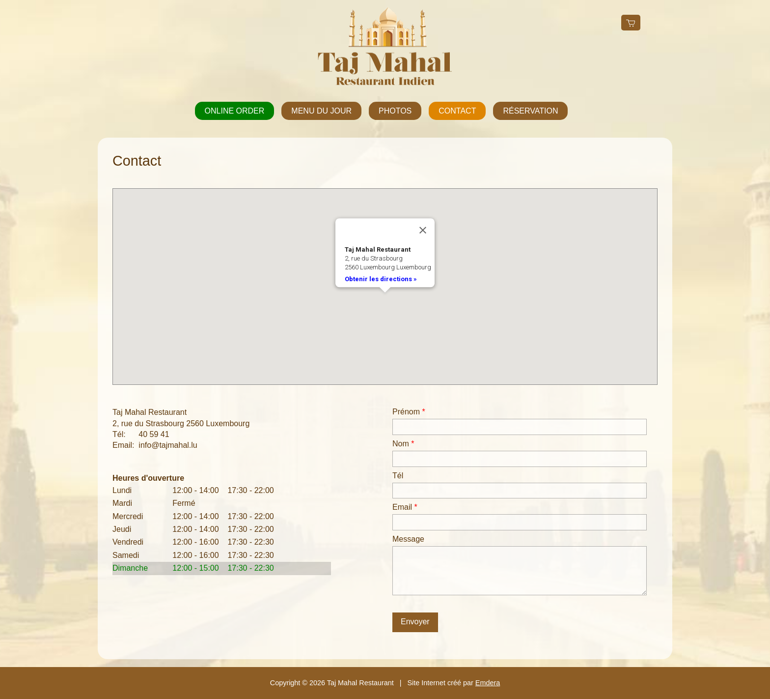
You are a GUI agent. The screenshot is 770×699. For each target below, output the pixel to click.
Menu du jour (321, 111)
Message (408, 539)
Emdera (487, 683)
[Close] (423, 230)
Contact (457, 111)
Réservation (530, 111)
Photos (395, 111)
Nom (403, 443)
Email (404, 507)
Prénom (408, 412)
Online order (235, 111)
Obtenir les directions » (381, 279)
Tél (397, 475)
